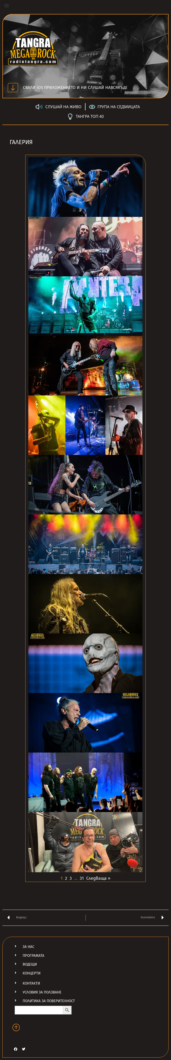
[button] (6, 5)
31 (82, 878)
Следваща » (98, 878)
